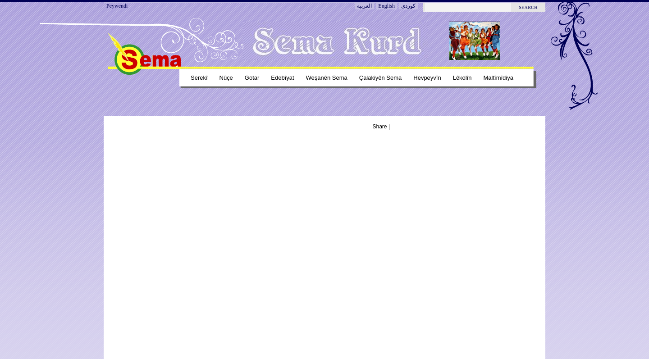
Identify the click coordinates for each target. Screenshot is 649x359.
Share (380, 126)
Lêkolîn (462, 77)
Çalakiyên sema (380, 77)
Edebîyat (282, 77)
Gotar (252, 77)
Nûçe (226, 77)
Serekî (199, 77)
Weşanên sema (326, 77)
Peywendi (117, 6)
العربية (364, 6)
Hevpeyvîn (427, 77)
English (386, 6)
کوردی (408, 6)
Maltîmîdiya (498, 77)
